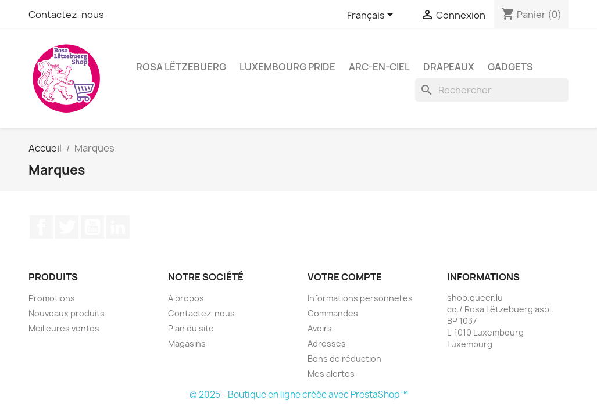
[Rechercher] (492, 90)
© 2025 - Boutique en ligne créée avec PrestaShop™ (299, 394)
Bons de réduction (344, 358)
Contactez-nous (66, 14)
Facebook (41, 227)
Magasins (187, 343)
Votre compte (345, 277)
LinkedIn (118, 227)
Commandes (333, 313)
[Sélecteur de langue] (372, 16)
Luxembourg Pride (287, 66)
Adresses (327, 343)
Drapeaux (448, 66)
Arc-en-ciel (379, 66)
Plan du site (191, 328)
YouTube (92, 227)
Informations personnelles (360, 298)
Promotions (51, 298)
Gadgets (510, 66)
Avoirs (320, 328)
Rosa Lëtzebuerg (181, 66)
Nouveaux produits (66, 313)
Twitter (66, 227)
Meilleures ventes (63, 328)
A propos (186, 298)
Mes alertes (331, 373)
